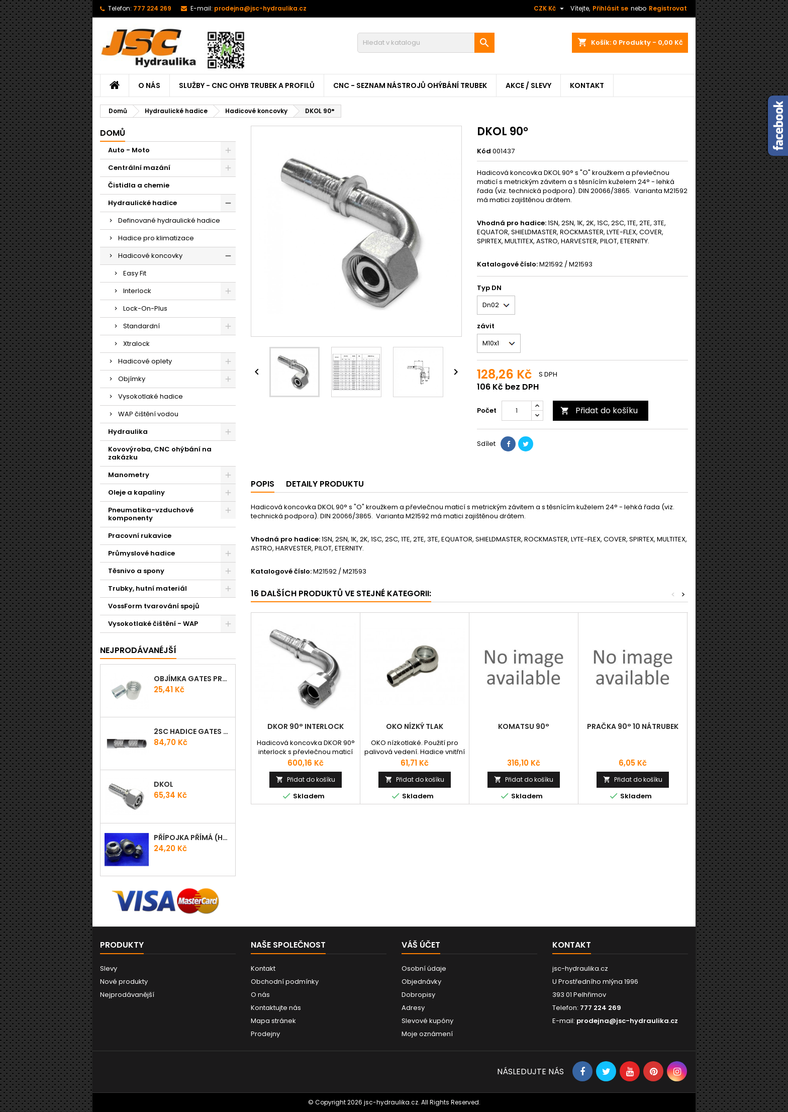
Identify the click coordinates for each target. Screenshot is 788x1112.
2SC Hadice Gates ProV (192, 731)
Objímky (131, 379)
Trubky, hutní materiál (147, 588)
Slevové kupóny (427, 1021)
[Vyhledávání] (426, 43)
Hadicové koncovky (150, 255)
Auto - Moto (129, 150)
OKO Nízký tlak (414, 726)
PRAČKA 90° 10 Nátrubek (632, 726)
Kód (484, 151)
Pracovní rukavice (139, 535)
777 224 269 (152, 8)
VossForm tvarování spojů (154, 606)
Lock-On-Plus (145, 308)
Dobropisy (418, 994)
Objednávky (421, 981)
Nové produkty (124, 981)
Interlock (137, 291)
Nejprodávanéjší (138, 650)
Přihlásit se (610, 8)
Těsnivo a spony (136, 571)
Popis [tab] (262, 484)
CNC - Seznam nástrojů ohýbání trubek (410, 85)
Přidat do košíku (599, 410)
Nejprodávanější (127, 994)
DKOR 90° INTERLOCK (305, 726)
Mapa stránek (273, 1021)
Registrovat (668, 8)
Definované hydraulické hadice (169, 220)
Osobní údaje (424, 968)
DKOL (163, 784)
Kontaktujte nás (276, 1007)
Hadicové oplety (145, 361)
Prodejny (265, 1034)
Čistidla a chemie (138, 185)
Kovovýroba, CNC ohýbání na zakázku (160, 453)
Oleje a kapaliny (136, 492)
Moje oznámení (427, 1034)
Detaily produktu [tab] (325, 484)
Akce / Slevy (528, 85)
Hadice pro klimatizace (156, 238)
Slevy (108, 968)
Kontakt (587, 85)
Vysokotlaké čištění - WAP (153, 623)
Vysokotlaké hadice (150, 396)
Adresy (413, 1007)
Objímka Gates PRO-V (192, 679)
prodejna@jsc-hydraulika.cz (260, 8)
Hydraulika (128, 431)
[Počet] (517, 411)
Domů (112, 133)
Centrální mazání (139, 167)
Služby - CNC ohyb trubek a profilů (247, 85)
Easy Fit (134, 273)
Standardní (141, 326)
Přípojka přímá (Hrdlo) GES (192, 837)
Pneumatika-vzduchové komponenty (150, 514)
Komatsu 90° (523, 726)
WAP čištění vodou (148, 414)
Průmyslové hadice (141, 553)
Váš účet (421, 945)
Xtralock (136, 343)
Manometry (128, 475)
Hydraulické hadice (142, 203)
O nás (149, 85)
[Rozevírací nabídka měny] (550, 8)
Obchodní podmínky (285, 981)
